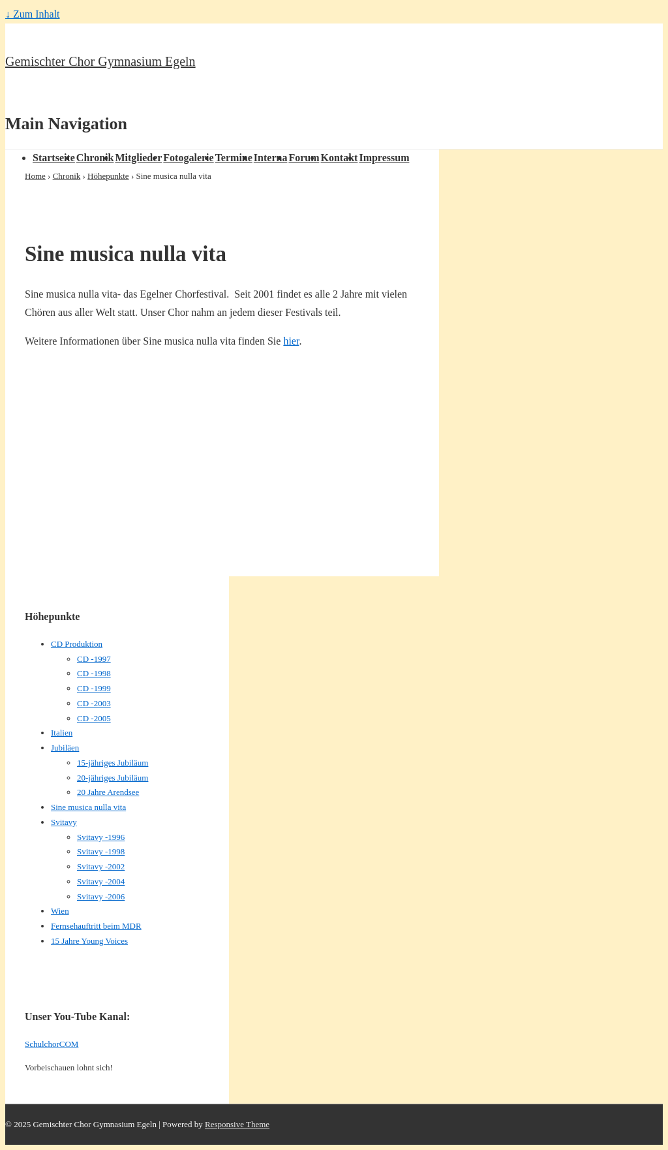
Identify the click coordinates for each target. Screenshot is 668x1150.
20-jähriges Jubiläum (112, 778)
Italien (61, 733)
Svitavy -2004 (101, 881)
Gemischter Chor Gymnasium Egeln (100, 61)
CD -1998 (94, 673)
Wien (60, 911)
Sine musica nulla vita (88, 807)
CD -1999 (94, 688)
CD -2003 (94, 703)
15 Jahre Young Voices (89, 941)
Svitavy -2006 (101, 896)
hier (291, 341)
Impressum (384, 157)
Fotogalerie (188, 157)
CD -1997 (94, 659)
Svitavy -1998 (101, 851)
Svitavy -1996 (101, 837)
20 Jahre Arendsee (108, 792)
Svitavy (64, 822)
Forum (303, 157)
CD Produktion (76, 644)
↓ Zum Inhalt (32, 14)
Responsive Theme (237, 1124)
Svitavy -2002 (101, 866)
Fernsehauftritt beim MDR (96, 926)
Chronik (95, 157)
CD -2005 (94, 718)
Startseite (54, 157)
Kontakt (339, 157)
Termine (233, 157)
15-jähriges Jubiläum (112, 763)
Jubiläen (65, 748)
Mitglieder (138, 157)
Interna (271, 157)
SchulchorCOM (51, 1044)
